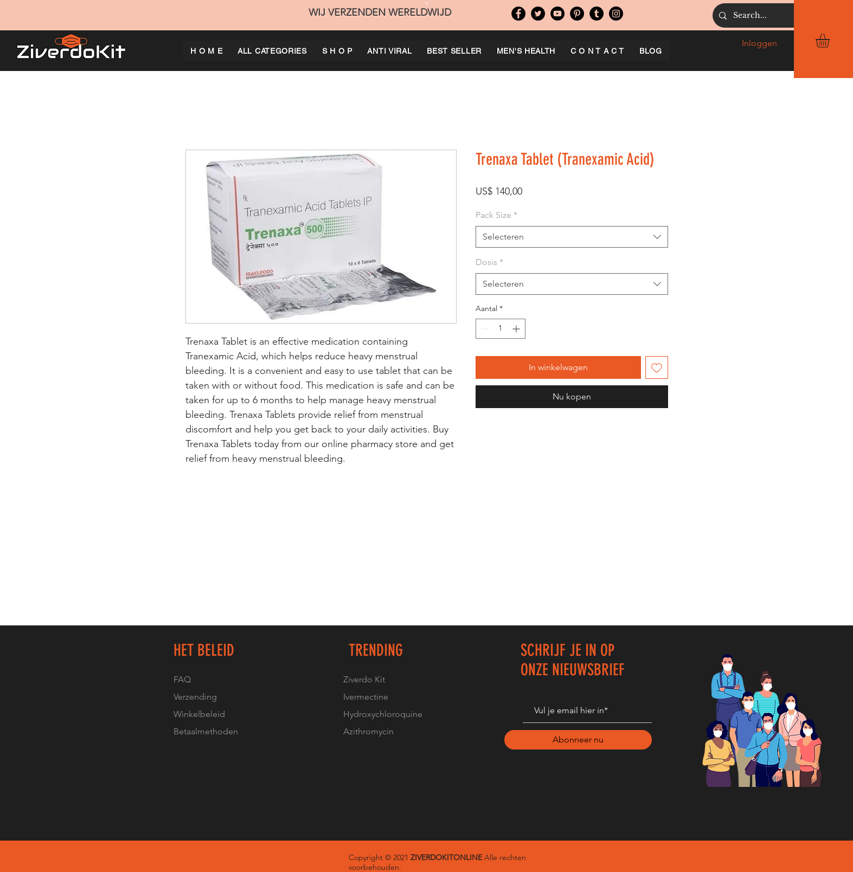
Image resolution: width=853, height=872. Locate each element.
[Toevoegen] (656, 367)
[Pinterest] (577, 14)
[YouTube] (557, 14)
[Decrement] (484, 328)
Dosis (489, 262)
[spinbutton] (500, 328)
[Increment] (517, 328)
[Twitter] (538, 14)
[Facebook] (518, 14)
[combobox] (572, 237)
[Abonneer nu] (578, 740)
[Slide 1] (426, 3)
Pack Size (496, 215)
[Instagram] (616, 14)
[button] (831, 41)
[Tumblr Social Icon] (596, 14)
